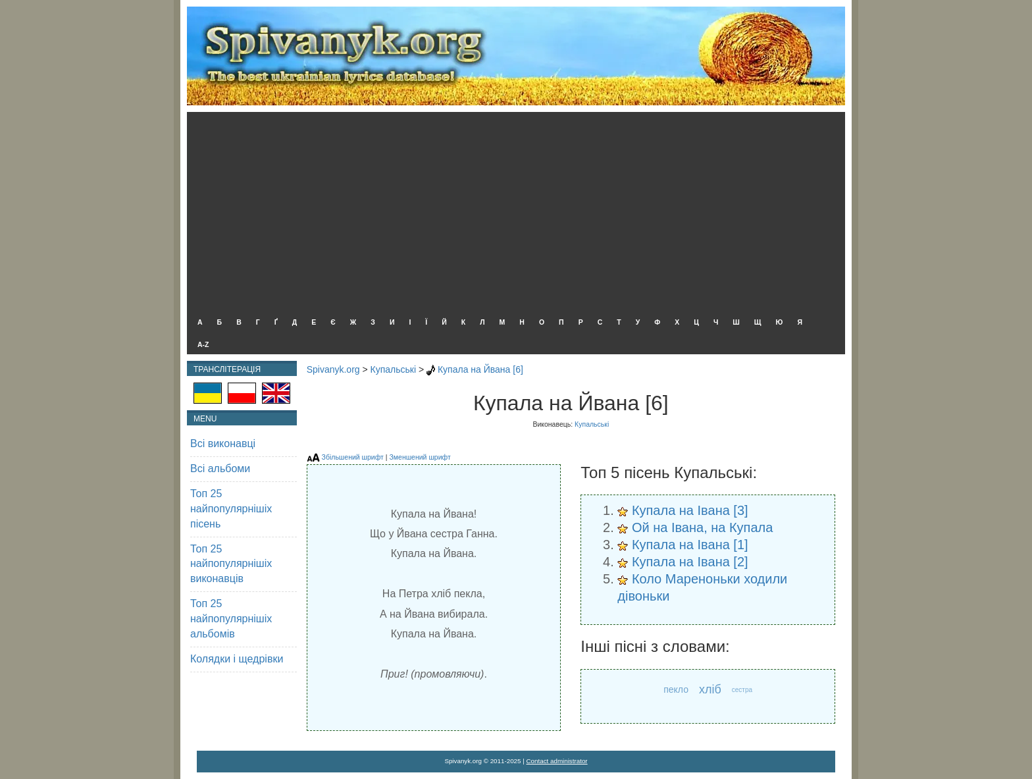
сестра (742, 689)
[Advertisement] (512, 211)
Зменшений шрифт (419, 457)
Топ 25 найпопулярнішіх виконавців (231, 564)
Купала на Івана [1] (690, 544)
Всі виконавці (222, 443)
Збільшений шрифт (353, 457)
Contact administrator (557, 761)
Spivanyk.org (333, 369)
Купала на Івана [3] (690, 510)
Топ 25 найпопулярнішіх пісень (231, 508)
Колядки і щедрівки (236, 658)
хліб (710, 689)
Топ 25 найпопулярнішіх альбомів (231, 618)
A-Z (203, 344)
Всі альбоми (220, 468)
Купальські (394, 369)
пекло (675, 689)
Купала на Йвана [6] (480, 369)
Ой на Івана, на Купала (702, 527)
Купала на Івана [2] (690, 561)
